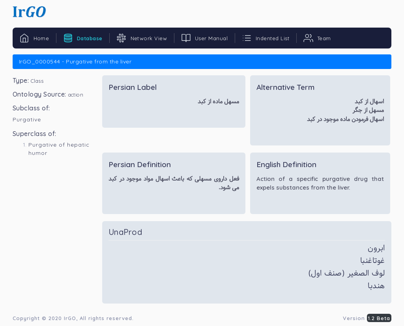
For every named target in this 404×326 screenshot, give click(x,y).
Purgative (27, 119)
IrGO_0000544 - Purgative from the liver (75, 61)
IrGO (70, 318)
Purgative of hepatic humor (59, 148)
